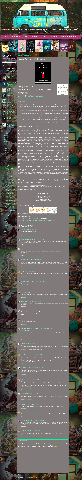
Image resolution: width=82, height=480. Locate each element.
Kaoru (22, 393)
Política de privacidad (68, 37)
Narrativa (41, 220)
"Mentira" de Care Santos (11, 77)
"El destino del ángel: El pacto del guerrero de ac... (10, 197)
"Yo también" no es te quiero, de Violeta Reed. (11, 89)
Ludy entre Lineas (25, 420)
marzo (6, 225)
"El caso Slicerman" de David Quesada (10, 201)
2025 (5, 132)
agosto (6, 215)
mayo (6, 221)
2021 (5, 139)
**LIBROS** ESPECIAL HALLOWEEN (10, 154)
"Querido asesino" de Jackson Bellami (9, 180)
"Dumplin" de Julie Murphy (9, 161)
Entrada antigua (63, 475)
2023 (5, 135)
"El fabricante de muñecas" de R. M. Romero (11, 112)
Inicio (45, 475)
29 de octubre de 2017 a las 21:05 (36, 239)
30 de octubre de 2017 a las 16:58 (34, 354)
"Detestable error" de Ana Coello (11, 118)
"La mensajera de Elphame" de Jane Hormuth (9, 193)
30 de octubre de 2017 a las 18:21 (31, 379)
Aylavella (23, 319)
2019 (5, 143)
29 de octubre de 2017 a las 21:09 (34, 259)
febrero (7, 227)
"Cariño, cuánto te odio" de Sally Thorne (10, 190)
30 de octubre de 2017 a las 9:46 (40, 310)
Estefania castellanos (25, 281)
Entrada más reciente (24, 475)
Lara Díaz (23, 271)
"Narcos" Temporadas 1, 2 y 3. (10, 166)
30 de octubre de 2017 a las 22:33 (31, 404)
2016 (5, 231)
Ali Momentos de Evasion (26, 310)
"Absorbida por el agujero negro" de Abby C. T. (9, 174)
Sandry (22, 248)
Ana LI (22, 379)
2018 (5, 145)
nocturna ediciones (48, 220)
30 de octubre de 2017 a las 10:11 (32, 319)
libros (37, 220)
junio (6, 219)
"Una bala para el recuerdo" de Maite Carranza (11, 71)
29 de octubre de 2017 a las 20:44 (31, 229)
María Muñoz (24, 354)
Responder (23, 235)
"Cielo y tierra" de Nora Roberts (10, 204)
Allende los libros (25, 239)
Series (44, 37)
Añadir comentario (23, 440)
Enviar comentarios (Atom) (31, 477)
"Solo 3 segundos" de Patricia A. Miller (9, 183)
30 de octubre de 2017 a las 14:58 (30, 343)
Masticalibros (24, 301)
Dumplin (24, 220)
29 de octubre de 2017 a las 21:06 (31, 248)
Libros (25, 37)
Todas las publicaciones (11, 37)
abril (6, 223)
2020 (5, 141)
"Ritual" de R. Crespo (9, 163)
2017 (5, 147)
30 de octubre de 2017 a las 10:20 (44, 328)
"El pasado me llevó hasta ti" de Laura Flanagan (9, 169)
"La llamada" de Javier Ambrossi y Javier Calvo (10, 186)
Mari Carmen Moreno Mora (27, 412)
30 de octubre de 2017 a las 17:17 (38, 367)
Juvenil (34, 220)
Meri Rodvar (24, 259)
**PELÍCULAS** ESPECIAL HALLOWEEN (8, 158)
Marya (22, 404)
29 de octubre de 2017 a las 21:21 (33, 271)
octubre (7, 152)
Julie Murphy (29, 220)
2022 (5, 137)
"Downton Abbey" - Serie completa (11, 106)
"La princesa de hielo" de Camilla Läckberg (11, 101)
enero (6, 229)
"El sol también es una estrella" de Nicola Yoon (10, 207)
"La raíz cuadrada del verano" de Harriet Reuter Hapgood (11, 125)
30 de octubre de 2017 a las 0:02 (38, 292)
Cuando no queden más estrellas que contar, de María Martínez (11, 84)
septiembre (7, 214)
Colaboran (53, 37)
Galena (22, 430)
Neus (22, 229)
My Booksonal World (25, 367)
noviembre (7, 150)
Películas (35, 37)
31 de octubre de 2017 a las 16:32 (41, 412)
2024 (5, 133)
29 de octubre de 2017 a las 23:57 (38, 281)
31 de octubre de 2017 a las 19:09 (37, 420)
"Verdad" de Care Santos (11, 94)
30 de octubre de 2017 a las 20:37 (31, 393)
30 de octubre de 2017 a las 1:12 (34, 301)
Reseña (54, 220)
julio (6, 217)
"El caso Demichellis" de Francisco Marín (10, 211)
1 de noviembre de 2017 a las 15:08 (32, 430)
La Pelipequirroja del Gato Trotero (29, 328)
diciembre (7, 148)
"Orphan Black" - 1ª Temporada (9, 177)
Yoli (22, 343)
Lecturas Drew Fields (26, 292)
